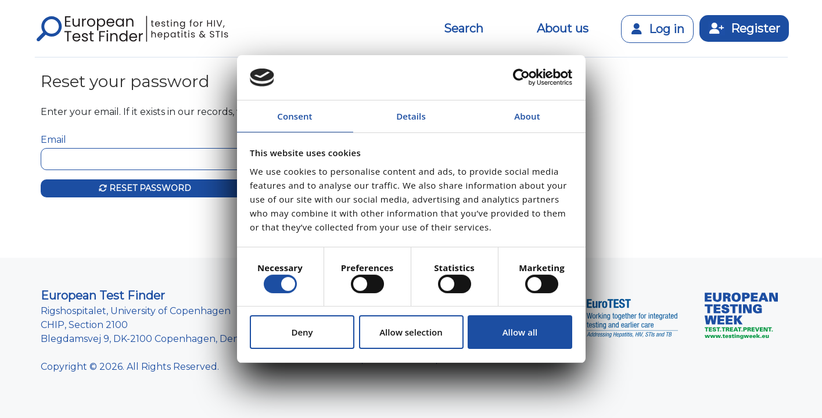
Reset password (145, 188)
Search (463, 28)
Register (744, 28)
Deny (302, 332)
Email (53, 139)
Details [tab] (411, 116)
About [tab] (527, 116)
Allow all (520, 332)
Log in (657, 29)
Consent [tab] (294, 116)
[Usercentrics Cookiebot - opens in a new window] (521, 77)
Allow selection (411, 332)
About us (562, 28)
